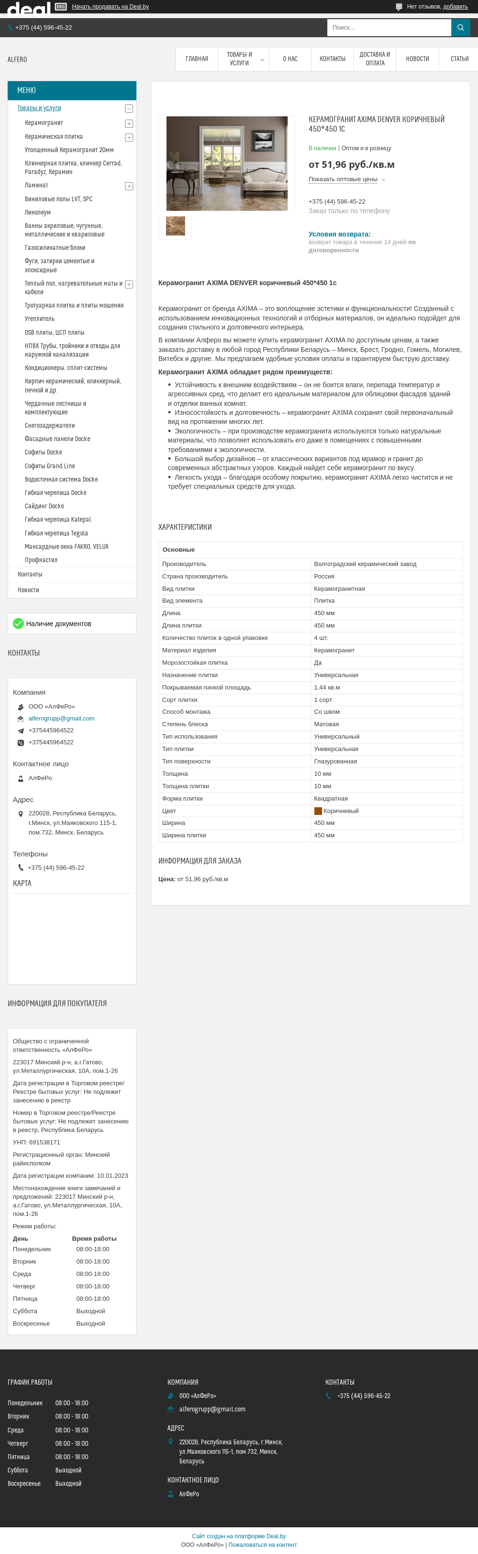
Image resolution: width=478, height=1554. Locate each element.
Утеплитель (39, 319)
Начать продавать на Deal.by (110, 6)
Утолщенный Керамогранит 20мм (69, 150)
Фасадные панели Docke (57, 439)
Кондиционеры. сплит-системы (66, 368)
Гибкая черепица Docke (55, 493)
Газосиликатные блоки (55, 248)
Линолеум (38, 212)
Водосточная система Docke (61, 480)
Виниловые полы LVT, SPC (59, 199)
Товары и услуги (239, 59)
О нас (290, 59)
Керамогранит (44, 123)
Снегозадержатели (50, 426)
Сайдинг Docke (44, 506)
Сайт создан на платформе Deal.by (239, 1536)
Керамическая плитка (54, 137)
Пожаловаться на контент (263, 1545)
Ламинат (36, 185)
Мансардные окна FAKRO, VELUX (67, 547)
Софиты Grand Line (50, 466)
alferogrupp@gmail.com (61, 718)
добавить (455, 6)
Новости (417, 59)
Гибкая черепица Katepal (58, 520)
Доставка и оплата (375, 59)
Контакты (333, 59)
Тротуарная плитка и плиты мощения (74, 305)
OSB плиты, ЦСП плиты (54, 333)
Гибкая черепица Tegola (56, 533)
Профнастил (41, 560)
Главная (197, 59)
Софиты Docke (43, 452)
